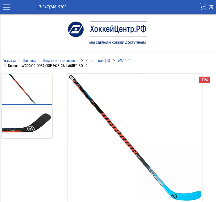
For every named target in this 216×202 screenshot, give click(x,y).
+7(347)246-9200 (52, 7)
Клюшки (29, 60)
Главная (9, 60)
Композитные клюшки (60, 60)
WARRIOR (125, 60)
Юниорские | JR (98, 60)
